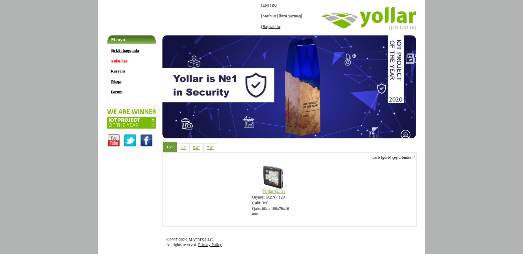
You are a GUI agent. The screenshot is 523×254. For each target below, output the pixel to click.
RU (274, 5)
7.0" (210, 147)
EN (265, 5)
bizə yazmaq (290, 16)
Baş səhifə (271, 26)
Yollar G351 (273, 191)
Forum (116, 92)
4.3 (183, 147)
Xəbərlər (119, 61)
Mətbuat (270, 16)
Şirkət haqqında (125, 50)
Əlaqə (116, 82)
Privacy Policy (209, 244)
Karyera (118, 71)
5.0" (196, 147)
